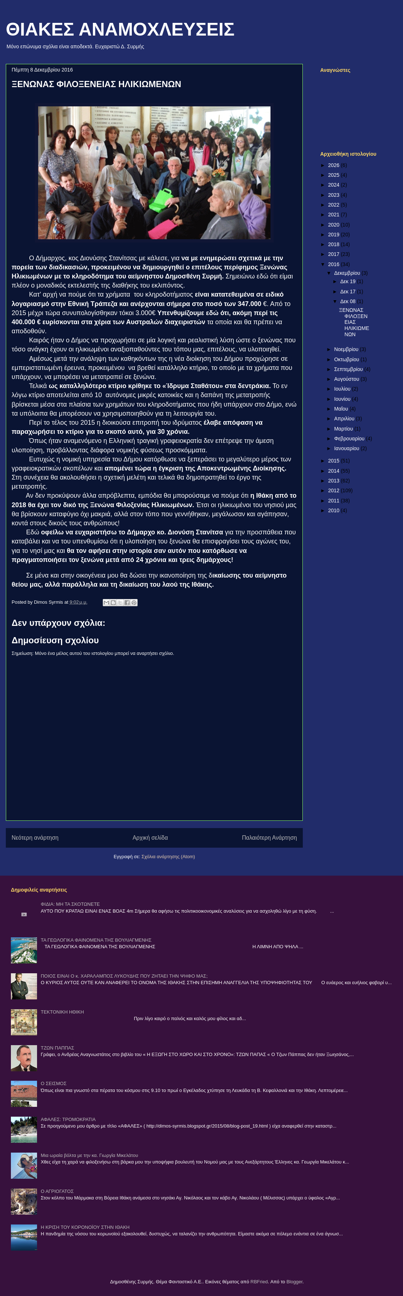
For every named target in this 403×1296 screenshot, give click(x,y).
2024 (334, 185)
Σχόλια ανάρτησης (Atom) (168, 856)
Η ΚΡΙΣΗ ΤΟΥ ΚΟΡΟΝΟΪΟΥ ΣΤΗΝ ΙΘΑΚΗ (85, 1227)
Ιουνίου (343, 399)
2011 (334, 501)
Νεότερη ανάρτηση (35, 838)
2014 (334, 471)
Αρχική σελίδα (150, 838)
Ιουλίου (343, 389)
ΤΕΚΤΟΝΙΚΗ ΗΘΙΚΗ (62, 1012)
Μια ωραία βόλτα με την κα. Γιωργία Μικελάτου (89, 1155)
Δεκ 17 (348, 291)
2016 (334, 264)
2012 (334, 490)
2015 (334, 461)
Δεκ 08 (348, 301)
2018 (334, 244)
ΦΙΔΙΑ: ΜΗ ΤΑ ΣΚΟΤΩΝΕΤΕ (70, 904)
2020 (334, 225)
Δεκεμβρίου (347, 273)
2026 (334, 165)
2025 (334, 175)
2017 (334, 254)
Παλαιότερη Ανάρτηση (269, 838)
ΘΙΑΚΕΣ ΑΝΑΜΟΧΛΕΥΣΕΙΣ (120, 29)
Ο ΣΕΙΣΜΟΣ (53, 1083)
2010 (334, 510)
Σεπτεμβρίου (349, 369)
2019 (334, 234)
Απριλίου (345, 418)
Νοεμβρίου (347, 349)
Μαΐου (341, 409)
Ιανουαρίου (347, 448)
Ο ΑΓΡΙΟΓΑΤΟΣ (57, 1191)
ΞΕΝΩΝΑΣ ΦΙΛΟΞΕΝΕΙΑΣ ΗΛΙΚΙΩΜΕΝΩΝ (354, 322)
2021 (334, 214)
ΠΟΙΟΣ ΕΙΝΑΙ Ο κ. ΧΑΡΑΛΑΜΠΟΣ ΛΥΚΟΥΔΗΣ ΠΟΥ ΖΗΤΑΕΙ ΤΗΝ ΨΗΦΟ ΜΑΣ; (124, 976)
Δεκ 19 (348, 281)
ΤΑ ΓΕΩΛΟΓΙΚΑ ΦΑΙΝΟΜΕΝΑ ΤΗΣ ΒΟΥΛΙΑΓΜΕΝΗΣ (96, 940)
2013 (334, 481)
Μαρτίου (344, 429)
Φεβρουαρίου (350, 438)
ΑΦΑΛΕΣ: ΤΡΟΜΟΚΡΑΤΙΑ (68, 1119)
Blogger (294, 1281)
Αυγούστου (347, 379)
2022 (334, 205)
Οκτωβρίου (347, 359)
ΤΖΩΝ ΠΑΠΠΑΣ (57, 1048)
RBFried (259, 1281)
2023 (334, 195)
